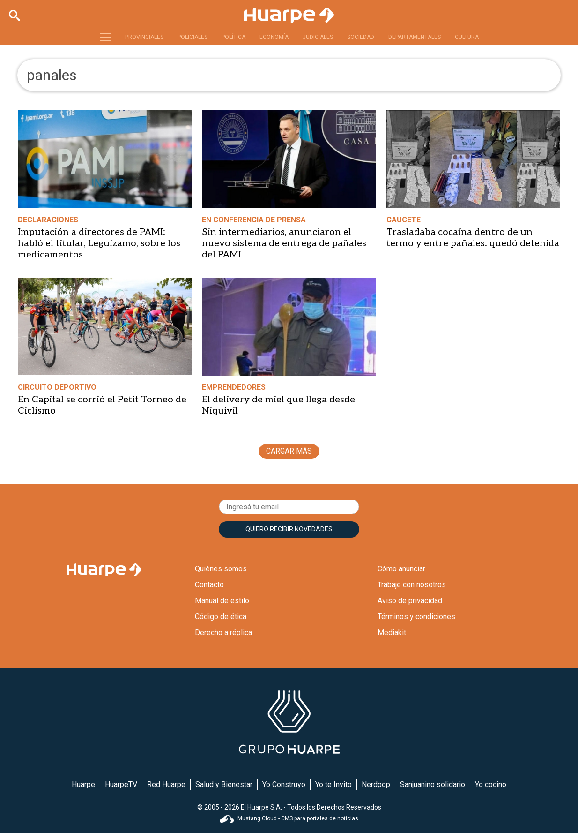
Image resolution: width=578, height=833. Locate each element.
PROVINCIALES (144, 37)
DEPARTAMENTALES (414, 37)
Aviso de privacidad (410, 600)
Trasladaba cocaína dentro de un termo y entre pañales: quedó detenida (472, 238)
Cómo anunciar (401, 568)
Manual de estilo (222, 600)
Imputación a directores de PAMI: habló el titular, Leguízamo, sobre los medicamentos (99, 243)
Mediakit (392, 632)
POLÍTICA (233, 37)
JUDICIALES (318, 37)
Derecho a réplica (223, 632)
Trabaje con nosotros (412, 584)
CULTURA (467, 37)
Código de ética (220, 616)
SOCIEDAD (360, 37)
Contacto (209, 584)
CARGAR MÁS (289, 451)
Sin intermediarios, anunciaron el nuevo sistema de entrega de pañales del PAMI (284, 243)
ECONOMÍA (274, 37)
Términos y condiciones (416, 616)
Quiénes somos (221, 568)
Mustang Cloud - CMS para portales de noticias (289, 818)
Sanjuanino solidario (432, 784)
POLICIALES (192, 37)
